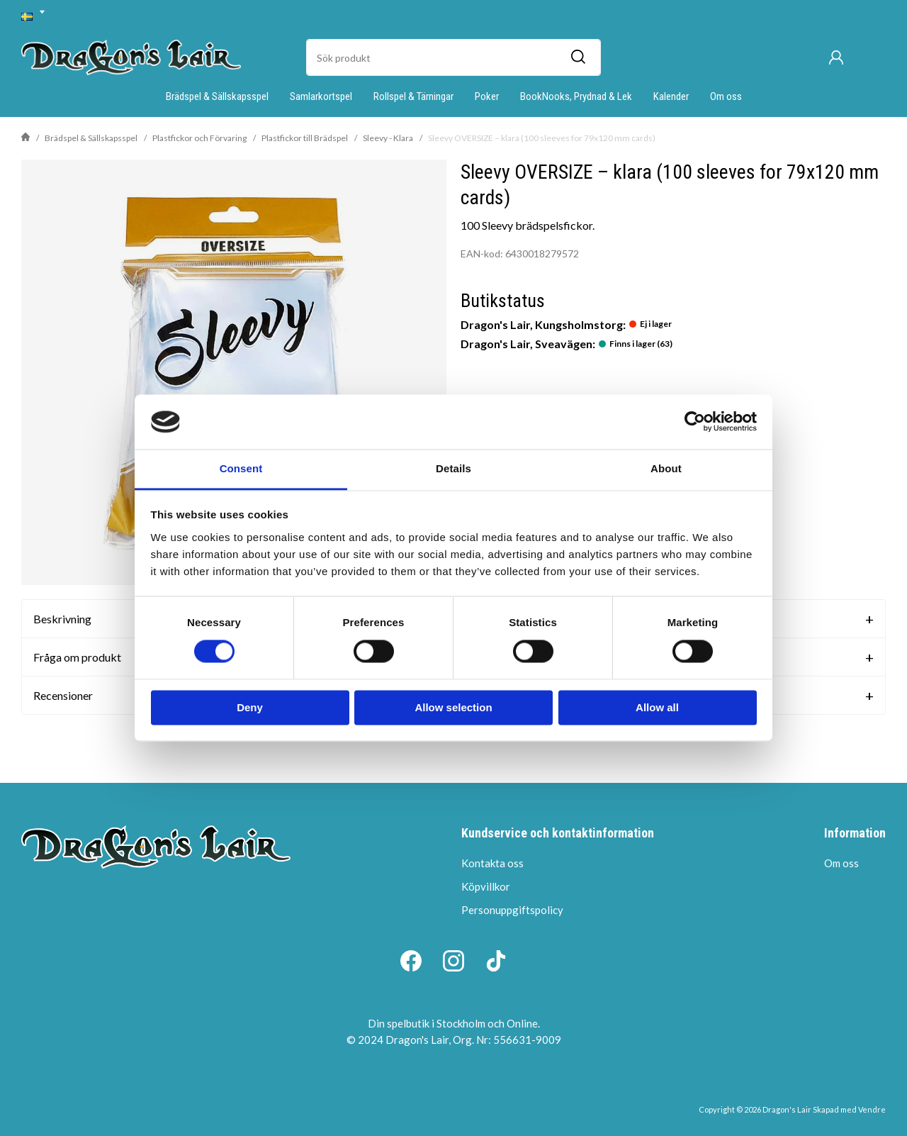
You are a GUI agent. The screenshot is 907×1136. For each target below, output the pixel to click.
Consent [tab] (241, 468)
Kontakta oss (492, 863)
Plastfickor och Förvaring (199, 138)
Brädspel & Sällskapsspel (217, 96)
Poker (487, 96)
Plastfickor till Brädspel (304, 138)
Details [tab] (453, 468)
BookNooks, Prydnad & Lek (576, 96)
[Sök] (577, 57)
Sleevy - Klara (388, 138)
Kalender (671, 96)
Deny (250, 707)
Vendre (872, 1109)
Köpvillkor (485, 886)
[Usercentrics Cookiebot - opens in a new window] (695, 422)
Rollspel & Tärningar (413, 96)
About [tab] (666, 468)
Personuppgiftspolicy (512, 909)
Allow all (657, 707)
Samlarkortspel (321, 96)
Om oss (726, 96)
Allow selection (453, 707)
